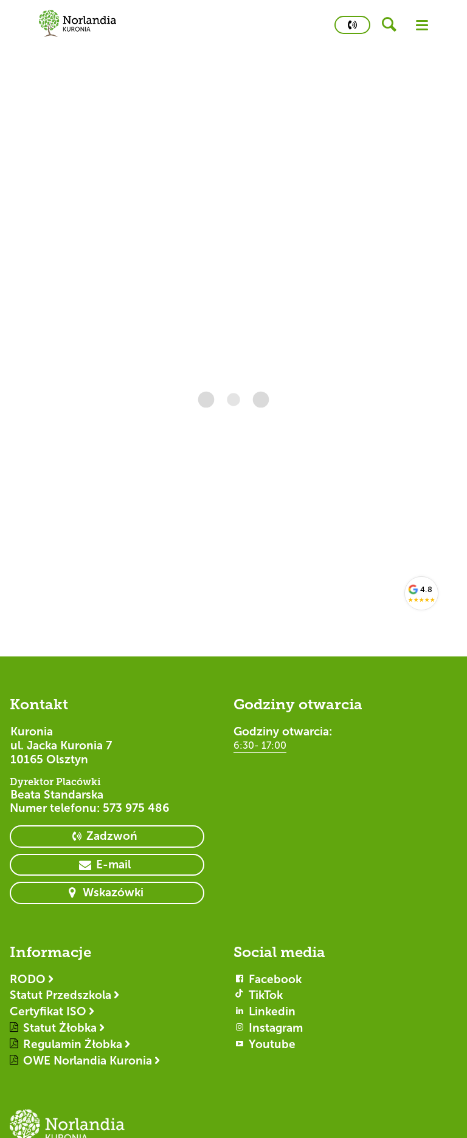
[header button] (393, 25)
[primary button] (352, 25)
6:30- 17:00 (260, 745)
